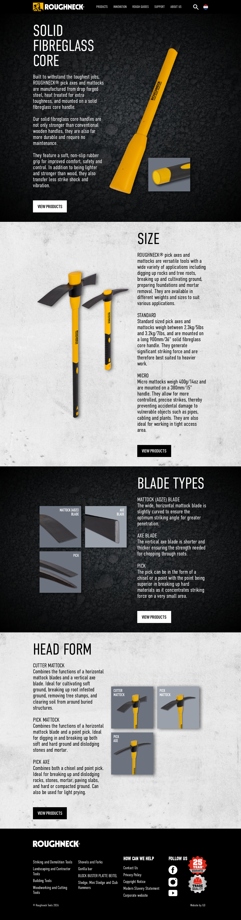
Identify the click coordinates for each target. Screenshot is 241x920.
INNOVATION (120, 7)
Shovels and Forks (90, 862)
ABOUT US (176, 7)
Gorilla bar (85, 868)
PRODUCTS (102, 7)
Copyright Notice (134, 881)
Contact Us (130, 867)
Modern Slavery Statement (141, 888)
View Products (50, 206)
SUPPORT (159, 7)
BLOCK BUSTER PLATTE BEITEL (97, 875)
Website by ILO (197, 905)
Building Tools (42, 880)
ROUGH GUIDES (140, 7)
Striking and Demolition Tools (52, 862)
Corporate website (135, 895)
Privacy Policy (132, 874)
